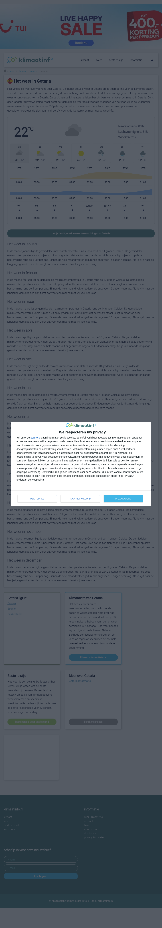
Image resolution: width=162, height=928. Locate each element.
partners (35, 437)
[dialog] (81, 464)
